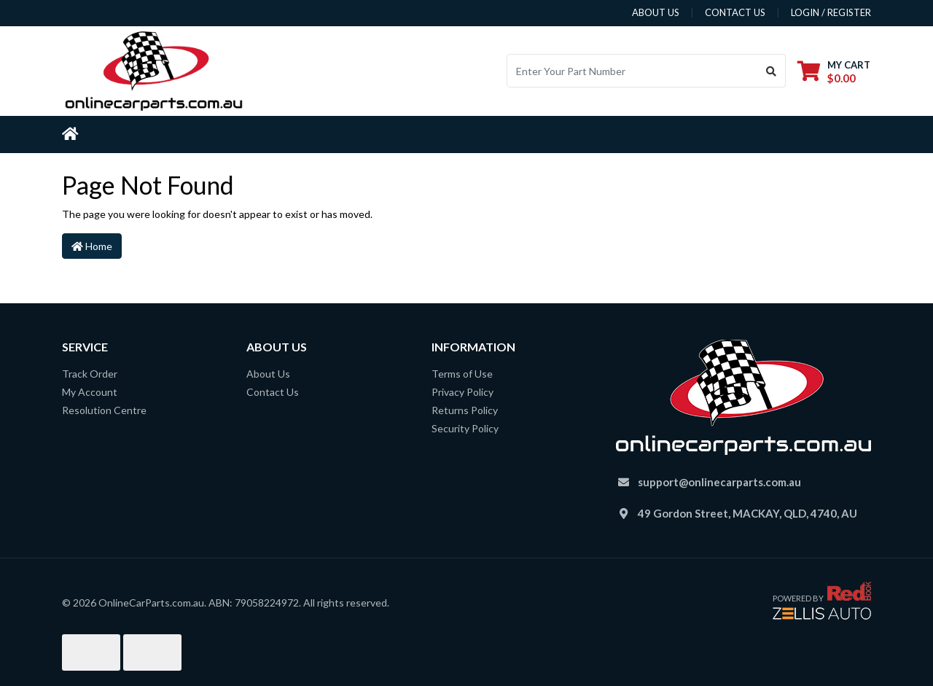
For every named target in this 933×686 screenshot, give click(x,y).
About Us (268, 373)
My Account (89, 392)
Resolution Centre (104, 410)
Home (91, 246)
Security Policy (465, 428)
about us (655, 12)
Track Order (89, 373)
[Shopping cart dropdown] (834, 71)
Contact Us (272, 392)
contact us (735, 12)
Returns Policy (465, 410)
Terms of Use (462, 373)
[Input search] (632, 70)
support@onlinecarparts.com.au (719, 481)
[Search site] (771, 70)
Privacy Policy (462, 392)
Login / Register (831, 12)
